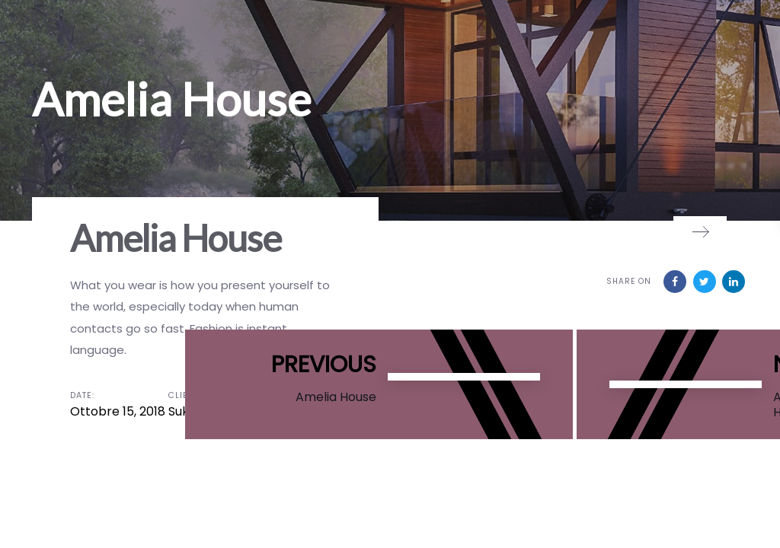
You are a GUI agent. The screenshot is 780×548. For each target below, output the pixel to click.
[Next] (700, 231)
